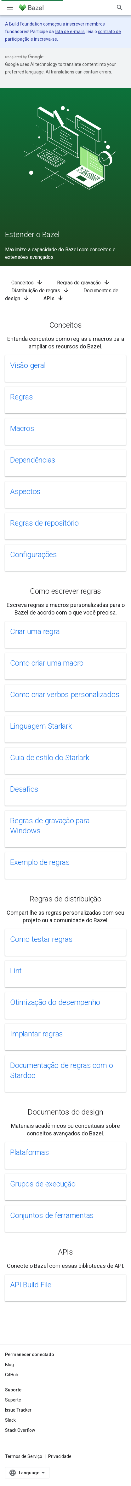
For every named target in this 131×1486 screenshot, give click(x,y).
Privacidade (59, 1456)
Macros (22, 428)
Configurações (33, 554)
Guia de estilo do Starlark (49, 757)
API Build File (30, 1284)
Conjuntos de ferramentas (52, 1215)
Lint (16, 970)
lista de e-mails (70, 31)
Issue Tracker (18, 1410)
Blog (9, 1364)
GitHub (11, 1374)
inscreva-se (45, 39)
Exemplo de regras (40, 862)
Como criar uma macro (46, 663)
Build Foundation (25, 23)
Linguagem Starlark (41, 726)
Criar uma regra (35, 631)
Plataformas (29, 1152)
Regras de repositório (44, 523)
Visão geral (27, 365)
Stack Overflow (20, 1430)
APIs (53, 297)
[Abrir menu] (10, 7)
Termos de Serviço (23, 1456)
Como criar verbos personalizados (64, 694)
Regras (21, 397)
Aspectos (25, 491)
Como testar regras (41, 939)
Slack (10, 1420)
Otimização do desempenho (55, 1002)
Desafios (24, 789)
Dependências (32, 460)
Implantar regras (36, 1033)
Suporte (13, 1399)
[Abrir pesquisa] (119, 7)
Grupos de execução (43, 1184)
